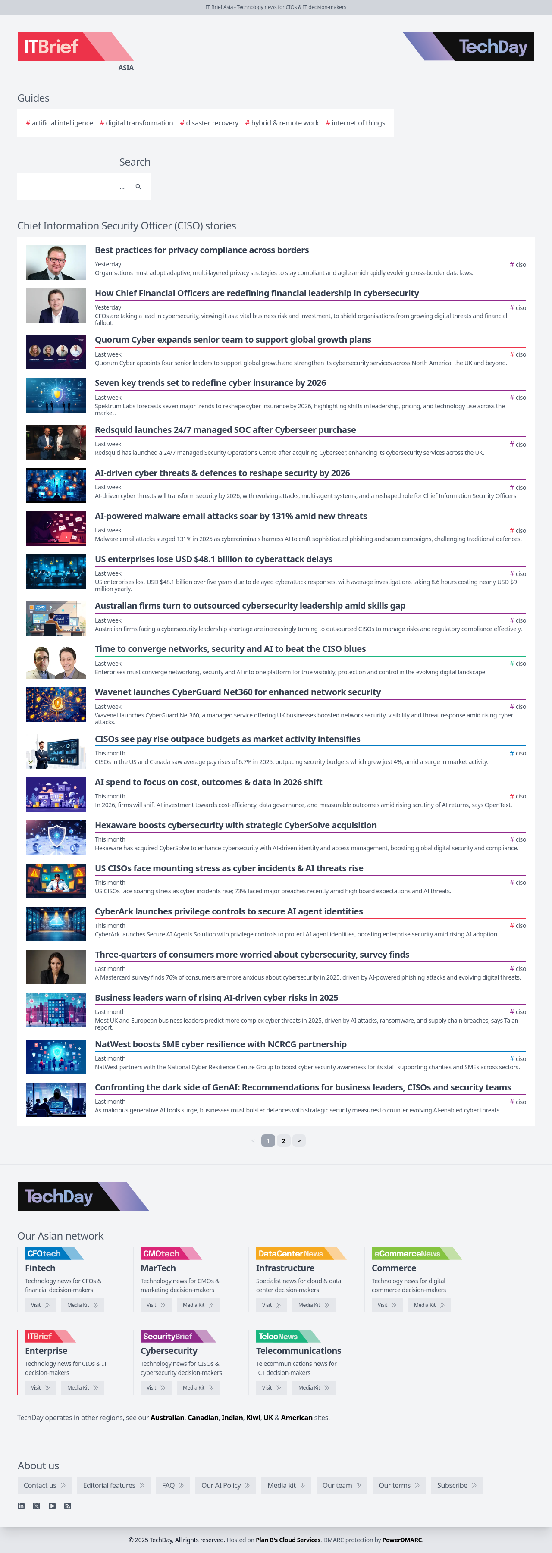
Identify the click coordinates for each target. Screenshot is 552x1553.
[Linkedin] (21, 1506)
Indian (232, 1417)
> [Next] (299, 1141)
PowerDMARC (402, 1540)
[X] (36, 1506)
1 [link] (268, 1141)
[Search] (75, 186)
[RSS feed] (67, 1506)
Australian (167, 1417)
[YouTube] (52, 1506)
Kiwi (253, 1417)
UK (268, 1417)
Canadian (203, 1417)
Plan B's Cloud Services (288, 1540)
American (297, 1417)
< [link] (253, 1141)
